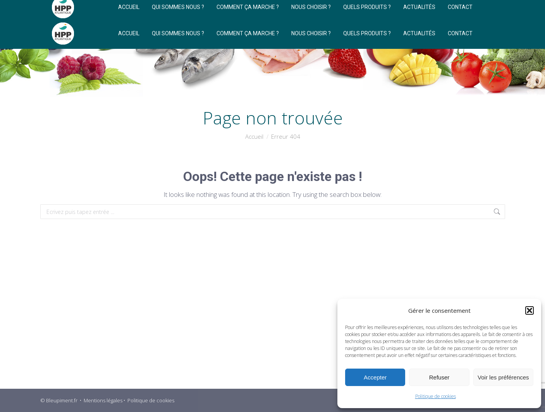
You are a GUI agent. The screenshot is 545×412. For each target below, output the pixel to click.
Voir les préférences (503, 377)
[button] (529, 310)
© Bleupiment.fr (58, 400)
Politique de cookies (435, 396)
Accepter (375, 377)
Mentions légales (103, 400)
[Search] (415, 9)
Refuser (439, 377)
